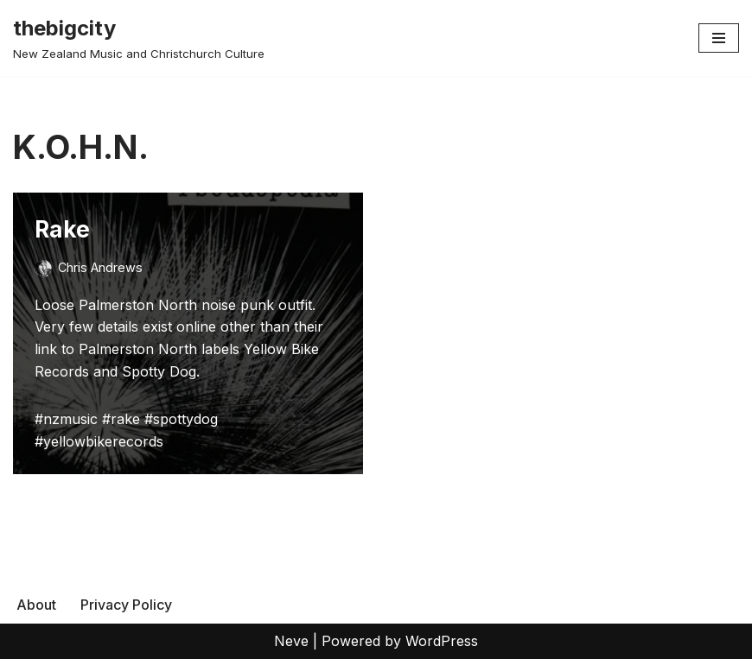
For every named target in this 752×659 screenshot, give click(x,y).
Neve (291, 640)
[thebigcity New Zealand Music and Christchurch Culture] (138, 38)
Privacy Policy (126, 604)
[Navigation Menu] (718, 38)
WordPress (441, 640)
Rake (62, 229)
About (36, 604)
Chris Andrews (100, 267)
